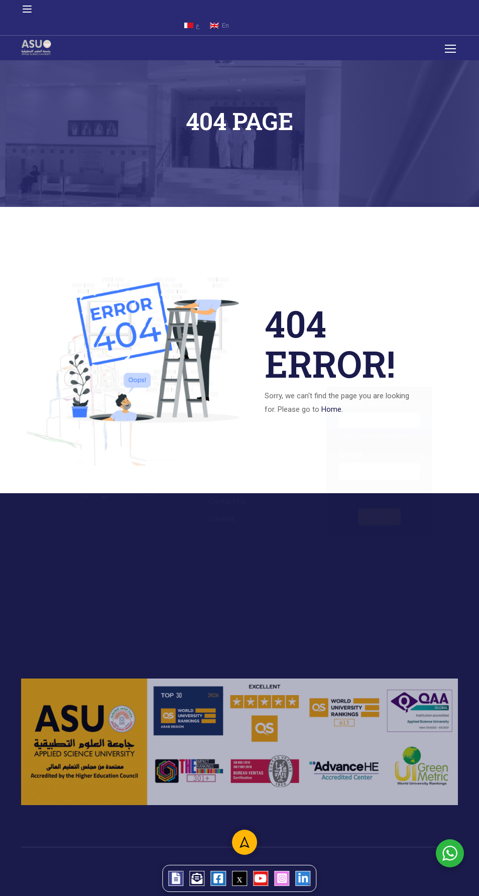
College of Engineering (246, 444)
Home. (332, 409)
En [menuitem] (225, 25)
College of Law (234, 462)
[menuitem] (192, 25)
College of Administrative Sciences (266, 409)
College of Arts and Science (255, 426)
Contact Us (227, 511)
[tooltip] (160, 875)
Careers (222, 528)
